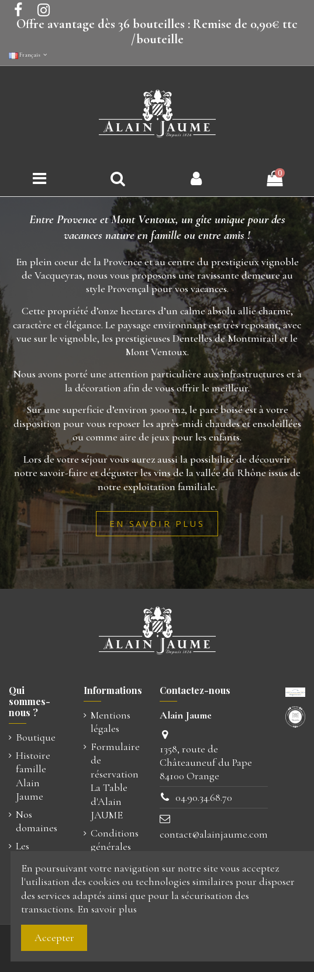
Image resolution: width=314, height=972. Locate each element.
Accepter (54, 937)
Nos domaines (36, 821)
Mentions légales (110, 722)
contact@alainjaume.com (214, 834)
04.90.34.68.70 (203, 797)
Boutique (36, 737)
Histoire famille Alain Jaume (33, 776)
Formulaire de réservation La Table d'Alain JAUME (115, 780)
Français (29, 54)
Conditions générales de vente (115, 847)
